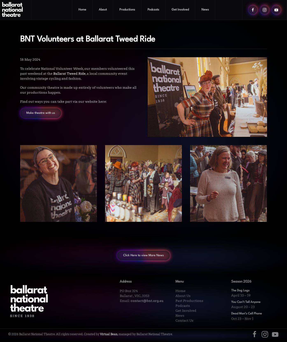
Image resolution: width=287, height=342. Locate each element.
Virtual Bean (108, 334)
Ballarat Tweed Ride (69, 74)
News (205, 9)
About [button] (103, 9)
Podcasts (153, 9)
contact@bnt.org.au (147, 301)
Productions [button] (127, 9)
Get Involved (185, 311)
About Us (183, 296)
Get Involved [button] (180, 9)
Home (82, 9)
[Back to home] (15, 10)
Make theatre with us (40, 113)
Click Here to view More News (143, 255)
